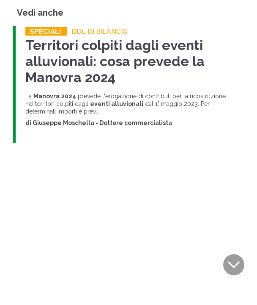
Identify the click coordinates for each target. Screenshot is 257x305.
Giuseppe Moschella (63, 122)
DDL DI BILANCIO (99, 32)
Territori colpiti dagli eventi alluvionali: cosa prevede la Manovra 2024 (115, 61)
